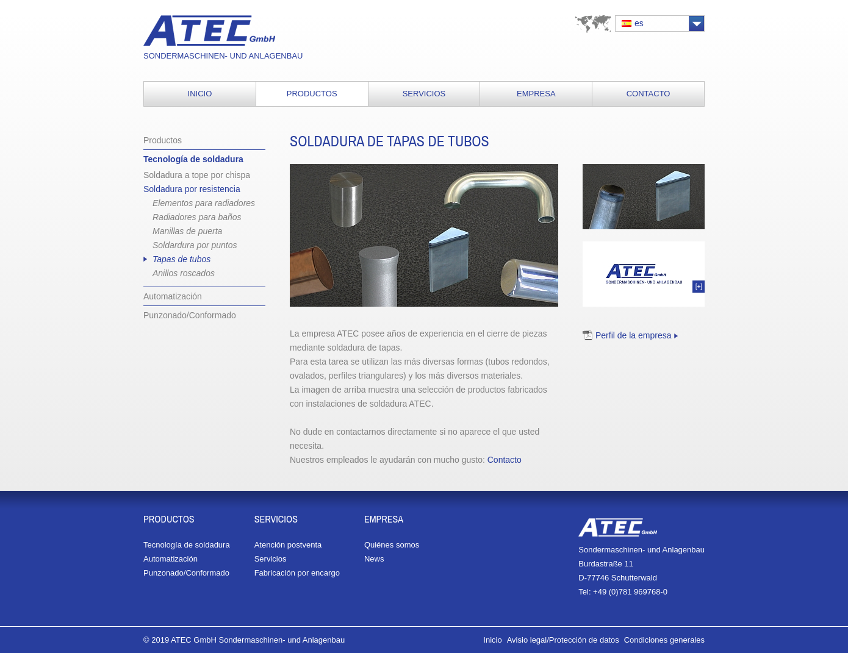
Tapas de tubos (181, 259)
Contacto (648, 93)
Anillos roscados (184, 273)
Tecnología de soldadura (193, 159)
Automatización (172, 296)
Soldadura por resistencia (191, 189)
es (639, 23)
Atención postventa (288, 544)
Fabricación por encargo (297, 572)
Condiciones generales (664, 639)
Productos (312, 93)
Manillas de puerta (187, 231)
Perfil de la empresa (633, 335)
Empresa (536, 93)
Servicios (424, 93)
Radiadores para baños (197, 217)
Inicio (200, 93)
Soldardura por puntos (195, 245)
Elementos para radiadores (204, 203)
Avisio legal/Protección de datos (563, 639)
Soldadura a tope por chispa (196, 175)
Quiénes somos (391, 544)
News (374, 558)
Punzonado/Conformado (189, 315)
